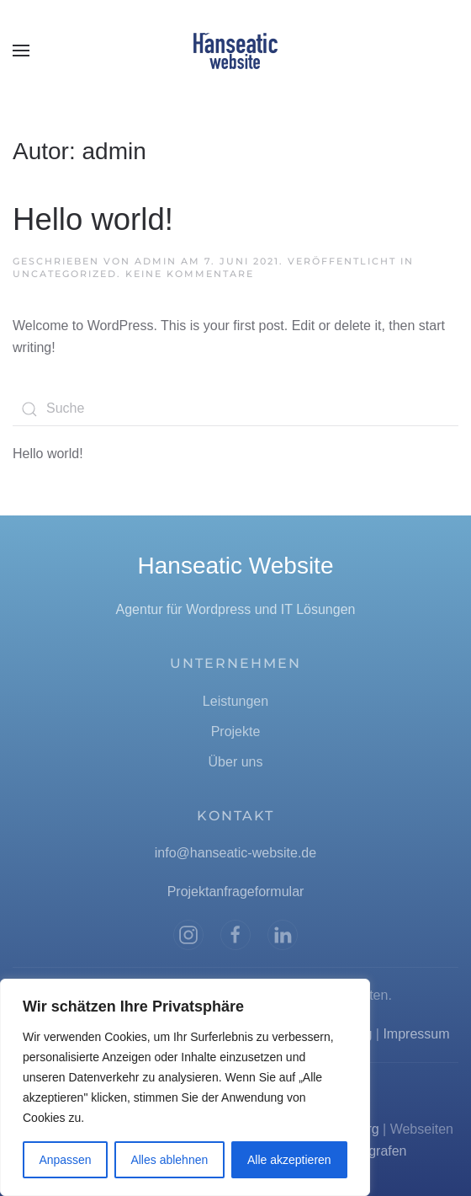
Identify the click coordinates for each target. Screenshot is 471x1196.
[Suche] (235, 409)
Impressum (416, 1034)
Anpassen (65, 1160)
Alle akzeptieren (289, 1160)
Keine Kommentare (189, 274)
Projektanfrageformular (235, 891)
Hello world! (93, 219)
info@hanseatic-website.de (235, 853)
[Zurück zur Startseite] (235, 50)
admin (156, 261)
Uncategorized (65, 274)
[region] (185, 1087)
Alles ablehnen (169, 1160)
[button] (21, 50)
